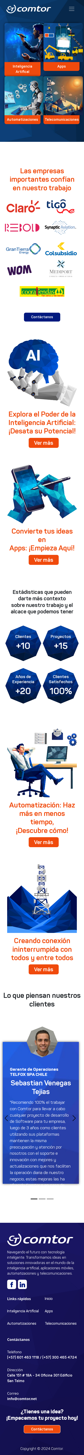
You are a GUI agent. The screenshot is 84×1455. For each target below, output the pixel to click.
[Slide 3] (50, 1198)
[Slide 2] (42, 1198)
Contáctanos (42, 317)
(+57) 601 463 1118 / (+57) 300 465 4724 (42, 1357)
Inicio (49, 1299)
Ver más (43, 443)
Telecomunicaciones (61, 1323)
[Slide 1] (34, 1198)
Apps (49, 1311)
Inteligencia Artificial (23, 1311)
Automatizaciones (21, 1323)
